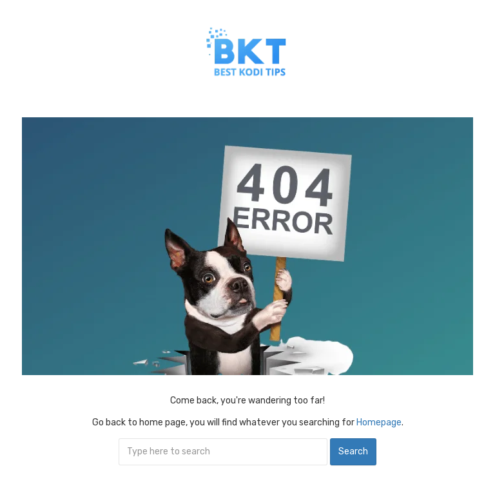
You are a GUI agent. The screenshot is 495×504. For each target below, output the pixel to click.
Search (353, 451)
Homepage (379, 422)
